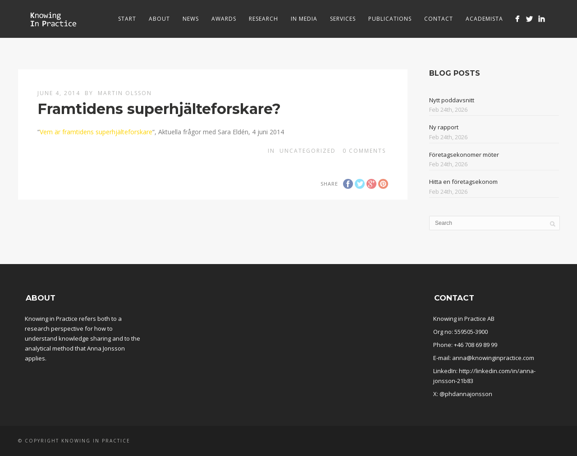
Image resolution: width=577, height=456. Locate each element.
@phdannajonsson (466, 394)
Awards (223, 19)
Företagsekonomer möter (464, 154)
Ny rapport (443, 127)
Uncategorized (307, 151)
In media (304, 19)
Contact (438, 19)
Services (343, 19)
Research (263, 19)
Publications (390, 19)
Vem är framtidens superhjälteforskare (96, 132)
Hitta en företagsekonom (463, 182)
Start (127, 19)
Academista (484, 19)
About (159, 19)
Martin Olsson (125, 93)
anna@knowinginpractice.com (493, 358)
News (191, 19)
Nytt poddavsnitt (451, 100)
